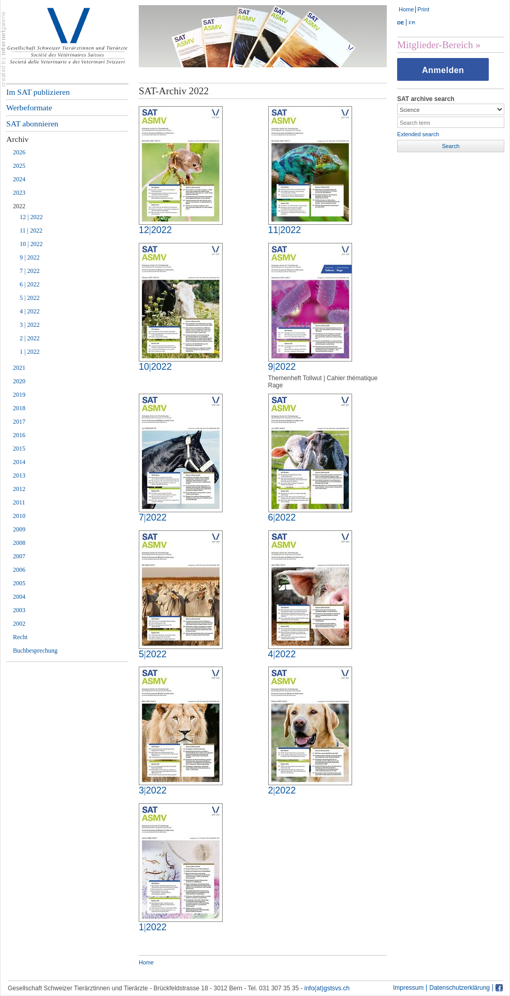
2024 (19, 179)
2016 (19, 435)
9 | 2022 (29, 257)
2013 (19, 475)
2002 (19, 623)
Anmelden (443, 70)
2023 (19, 192)
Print (423, 9)
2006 (19, 569)
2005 (19, 583)
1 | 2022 (29, 351)
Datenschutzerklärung (459, 988)
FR (412, 22)
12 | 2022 (31, 217)
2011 (19, 502)
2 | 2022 (29, 338)
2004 (19, 596)
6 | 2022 (29, 284)
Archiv (17, 139)
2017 (19, 421)
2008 (19, 542)
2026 (19, 152)
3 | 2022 (29, 324)
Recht (20, 637)
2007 (19, 556)
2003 (19, 610)
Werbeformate (29, 107)
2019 (19, 394)
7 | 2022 (29, 271)
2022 (19, 206)
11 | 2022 (31, 230)
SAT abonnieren (32, 123)
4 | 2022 (29, 311)
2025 (19, 165)
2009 (19, 529)
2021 (19, 367)
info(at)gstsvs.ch (326, 988)
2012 (19, 489)
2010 (19, 515)
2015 (19, 448)
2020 (19, 381)
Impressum (408, 988)
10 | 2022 (31, 244)
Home (406, 9)
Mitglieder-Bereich (435, 44)
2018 (19, 408)
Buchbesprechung (35, 650)
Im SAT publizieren (38, 92)
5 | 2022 (29, 297)
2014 (19, 462)
